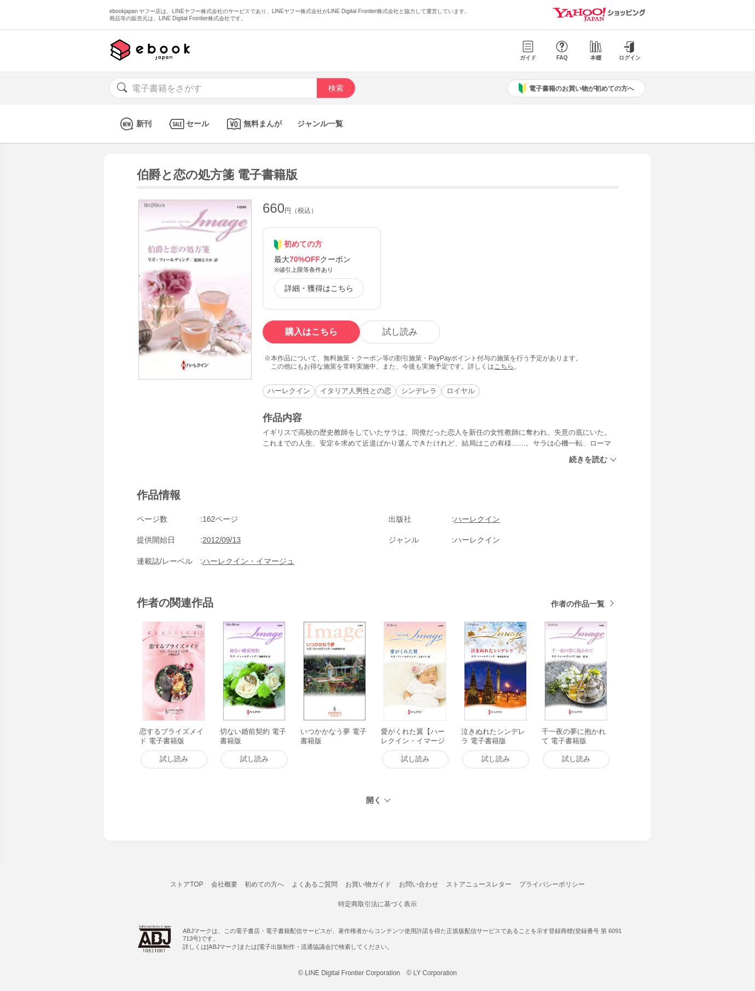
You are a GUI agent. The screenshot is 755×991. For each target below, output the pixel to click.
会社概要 (224, 884)
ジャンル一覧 (320, 123)
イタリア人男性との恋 (355, 391)
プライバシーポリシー (552, 884)
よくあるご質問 (315, 884)
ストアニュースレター (479, 884)
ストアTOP (186, 884)
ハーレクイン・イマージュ (248, 561)
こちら (504, 366)
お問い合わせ (418, 884)
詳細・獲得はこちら (318, 288)
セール (188, 123)
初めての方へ (264, 884)
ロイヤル (460, 391)
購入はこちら (311, 331)
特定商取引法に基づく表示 (377, 904)
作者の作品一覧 (578, 603)
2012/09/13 (221, 539)
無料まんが (253, 123)
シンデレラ (419, 391)
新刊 (134, 123)
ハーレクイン (289, 391)
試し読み (399, 331)
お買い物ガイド (368, 884)
